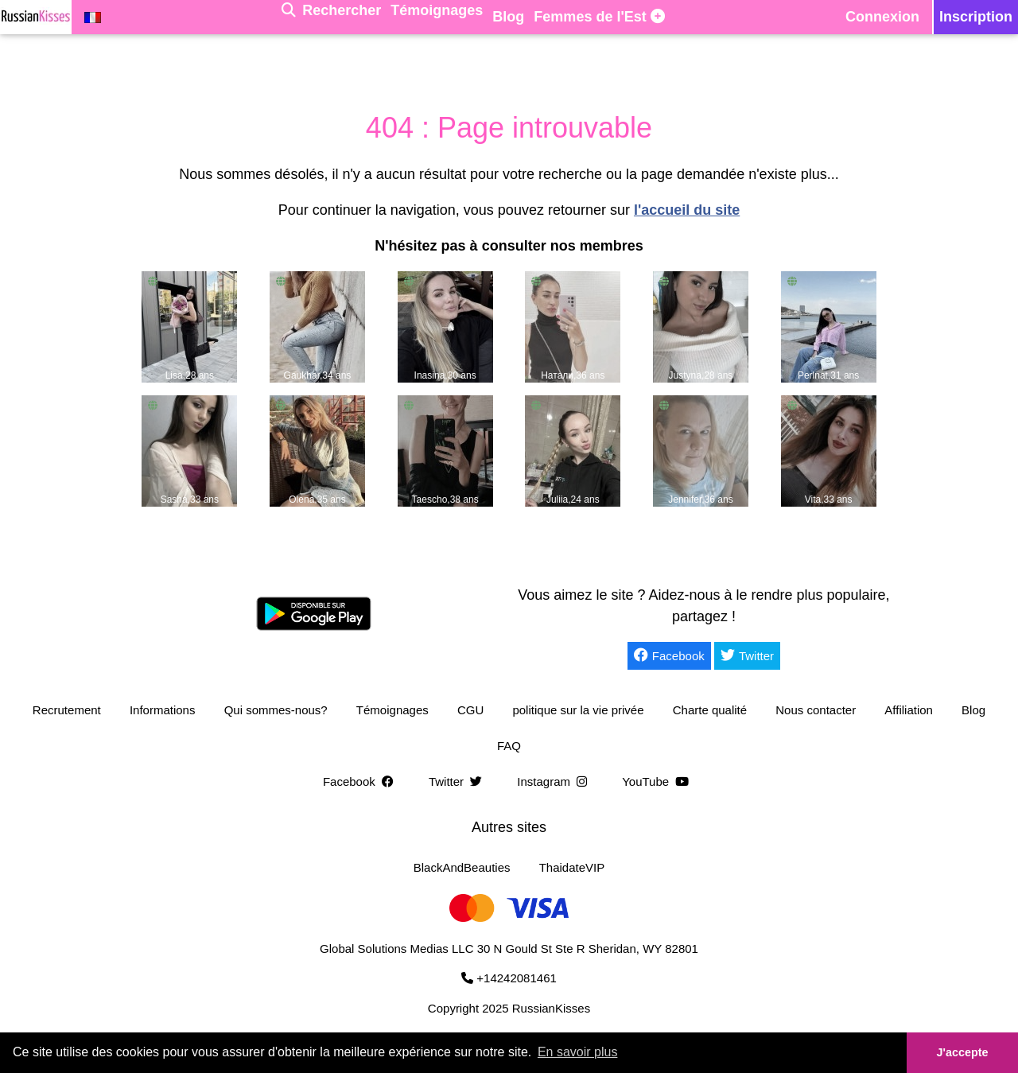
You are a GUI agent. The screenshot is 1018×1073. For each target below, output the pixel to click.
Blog (973, 710)
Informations (163, 710)
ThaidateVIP (572, 867)
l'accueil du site (687, 210)
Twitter (747, 655)
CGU (470, 710)
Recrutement (67, 710)
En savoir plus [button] (578, 1052)
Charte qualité (710, 710)
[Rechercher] (331, 17)
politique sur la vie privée (577, 710)
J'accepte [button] (962, 1052)
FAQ (509, 745)
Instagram (555, 781)
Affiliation (908, 710)
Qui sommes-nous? (276, 710)
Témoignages (392, 710)
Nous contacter (815, 710)
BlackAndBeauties (462, 867)
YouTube (658, 781)
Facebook (669, 655)
